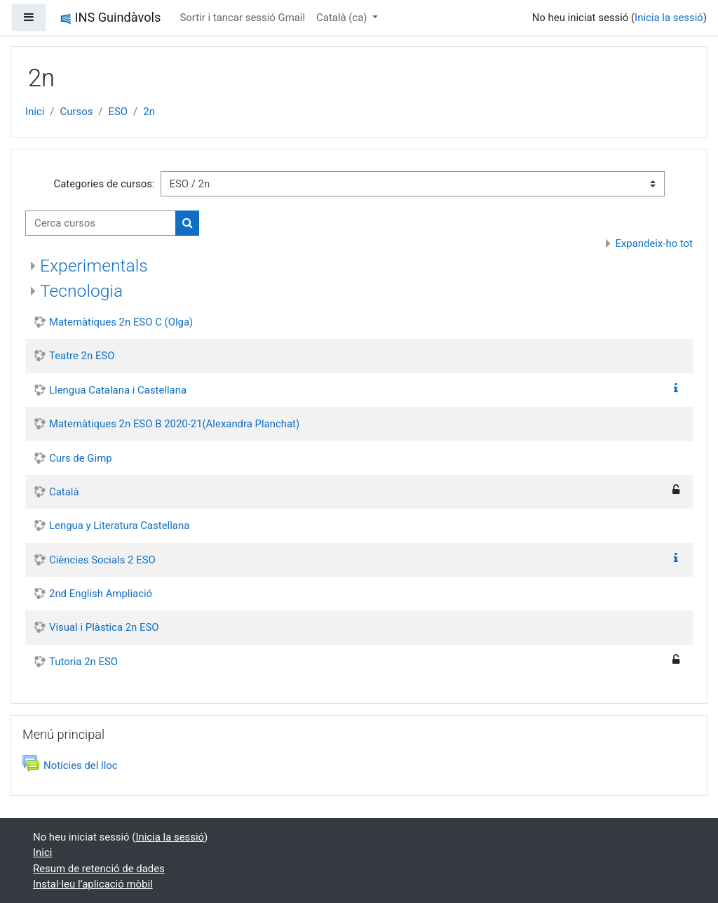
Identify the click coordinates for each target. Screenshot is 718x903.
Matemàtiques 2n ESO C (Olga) (121, 322)
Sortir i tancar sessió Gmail (242, 17)
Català (64, 492)
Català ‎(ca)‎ (343, 17)
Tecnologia (81, 291)
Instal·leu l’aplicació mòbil (93, 884)
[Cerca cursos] (100, 223)
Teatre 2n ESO (81, 355)
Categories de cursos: (103, 184)
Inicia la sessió (669, 17)
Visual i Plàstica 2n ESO (104, 627)
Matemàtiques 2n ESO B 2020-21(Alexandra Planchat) (174, 423)
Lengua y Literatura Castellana (119, 525)
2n (149, 111)
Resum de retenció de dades (99, 868)
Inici (34, 111)
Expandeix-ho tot (654, 243)
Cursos (76, 111)
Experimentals (94, 265)
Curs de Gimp (80, 458)
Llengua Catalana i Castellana (118, 390)
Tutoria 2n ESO (83, 661)
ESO (118, 111)
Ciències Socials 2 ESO (102, 560)
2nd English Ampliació (100, 593)
